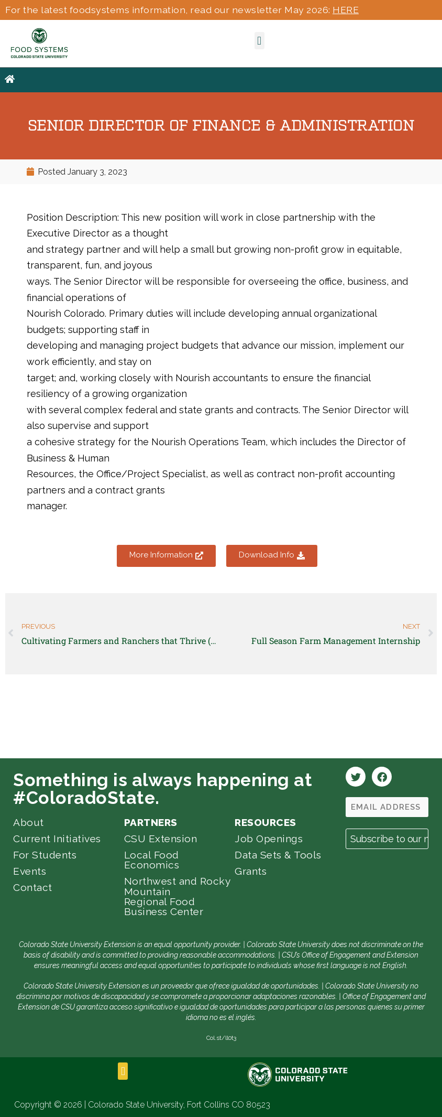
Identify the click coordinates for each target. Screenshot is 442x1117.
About (28, 822)
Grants (251, 871)
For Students (44, 855)
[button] (259, 40)
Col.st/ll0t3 (221, 1037)
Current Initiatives (57, 838)
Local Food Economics (152, 860)
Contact (32, 887)
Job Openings (269, 838)
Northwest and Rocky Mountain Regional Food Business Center (177, 896)
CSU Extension (160, 838)
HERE (346, 9)
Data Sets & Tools (278, 855)
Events (29, 871)
